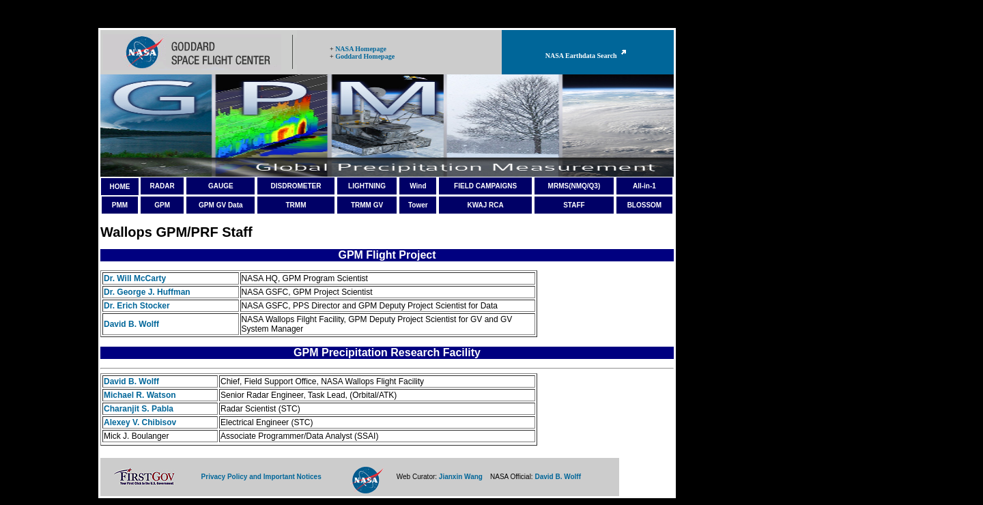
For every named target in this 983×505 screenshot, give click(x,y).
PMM (120, 205)
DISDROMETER (296, 186)
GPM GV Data (220, 205)
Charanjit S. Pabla (138, 409)
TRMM (295, 205)
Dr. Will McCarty (135, 278)
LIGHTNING (367, 186)
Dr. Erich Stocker (137, 306)
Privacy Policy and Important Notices (261, 476)
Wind (418, 186)
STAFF (573, 205)
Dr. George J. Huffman (147, 292)
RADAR (162, 186)
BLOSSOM (644, 205)
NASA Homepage (360, 49)
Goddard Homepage (365, 56)
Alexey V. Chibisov (140, 422)
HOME (119, 186)
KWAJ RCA (485, 205)
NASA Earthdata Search (587, 55)
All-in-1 (644, 186)
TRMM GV (367, 205)
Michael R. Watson (140, 395)
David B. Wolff (131, 324)
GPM (162, 205)
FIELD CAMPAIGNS (485, 186)
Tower (418, 205)
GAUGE (220, 186)
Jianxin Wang (461, 476)
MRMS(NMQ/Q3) (574, 186)
